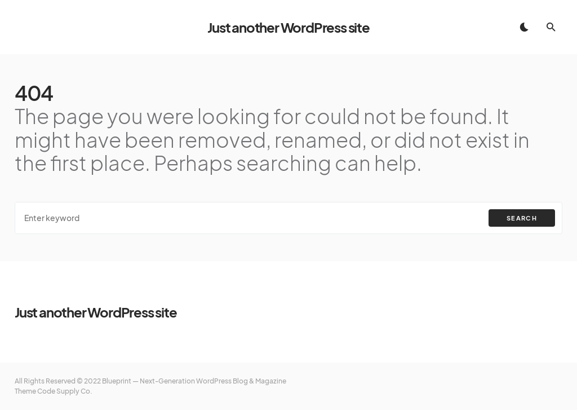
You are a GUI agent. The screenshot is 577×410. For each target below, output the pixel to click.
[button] (524, 27)
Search (522, 218)
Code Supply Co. (64, 391)
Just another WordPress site (288, 27)
